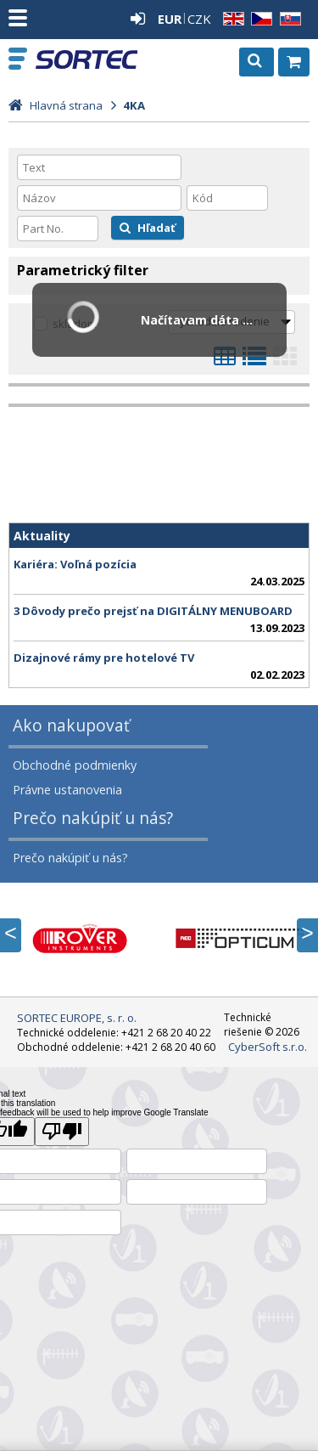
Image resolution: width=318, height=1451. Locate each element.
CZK (199, 18)
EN (230, 19)
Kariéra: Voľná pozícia (75, 564)
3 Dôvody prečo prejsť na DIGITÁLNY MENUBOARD (153, 610)
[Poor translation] (62, 1131)
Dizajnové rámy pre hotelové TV (104, 657)
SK (287, 19)
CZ (258, 19)
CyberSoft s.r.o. (267, 1046)
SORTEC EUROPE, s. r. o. (86, 59)
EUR (169, 18)
